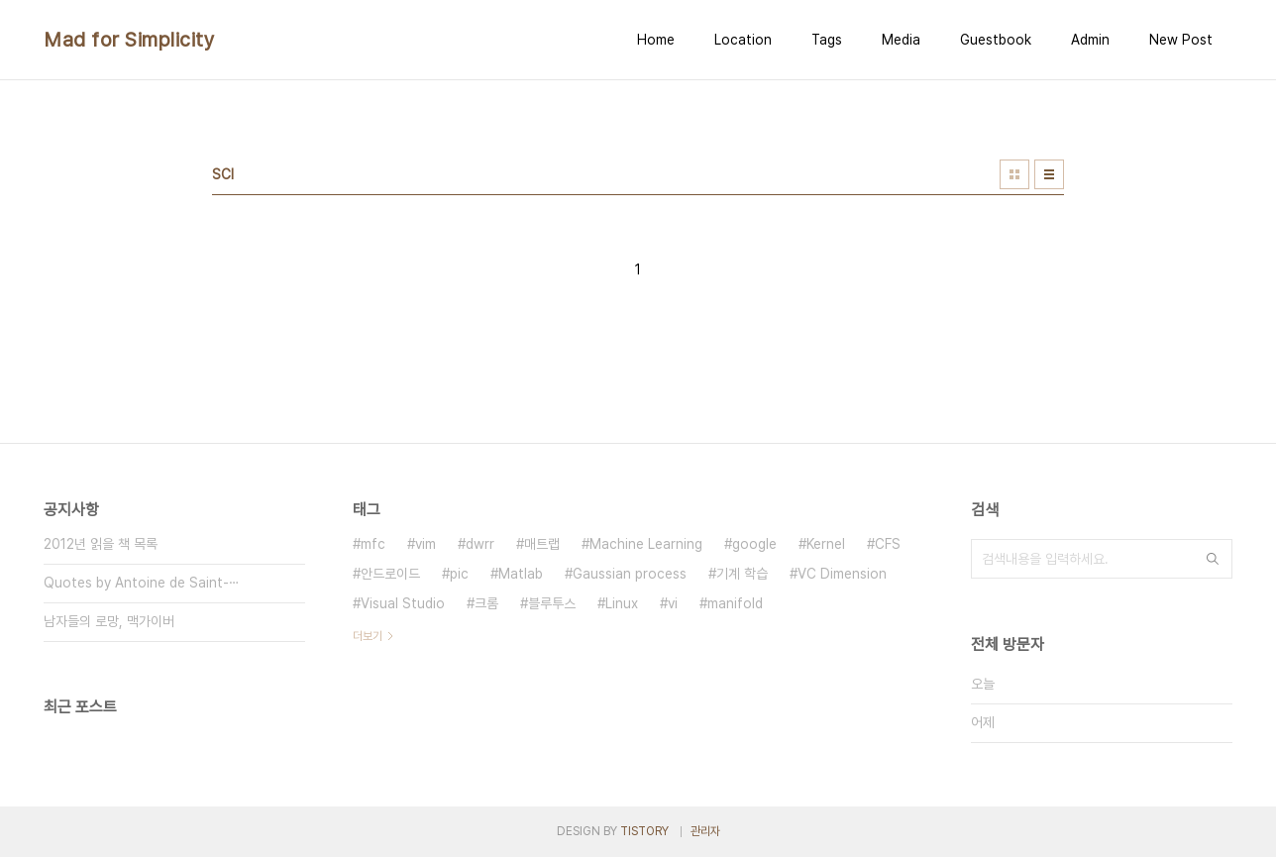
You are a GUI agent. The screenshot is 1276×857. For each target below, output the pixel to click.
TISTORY (644, 831)
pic (459, 574)
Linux (621, 603)
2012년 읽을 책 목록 (101, 544)
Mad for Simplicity (129, 40)
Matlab (520, 574)
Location (743, 40)
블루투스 (552, 603)
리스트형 (1049, 174)
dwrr (480, 544)
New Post (1181, 40)
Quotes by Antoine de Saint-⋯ (142, 582)
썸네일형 (1014, 174)
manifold (735, 603)
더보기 (367, 636)
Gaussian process (630, 574)
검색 (1212, 559)
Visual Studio (403, 603)
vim (425, 544)
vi (673, 603)
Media (901, 40)
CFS (888, 544)
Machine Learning (645, 544)
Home (656, 40)
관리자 (705, 831)
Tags (826, 40)
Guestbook (995, 40)
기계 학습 (742, 574)
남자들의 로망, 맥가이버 (109, 621)
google (754, 544)
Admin (1090, 40)
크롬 (486, 603)
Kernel (825, 544)
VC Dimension (842, 574)
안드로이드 (390, 574)
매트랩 (542, 544)
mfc (373, 544)
